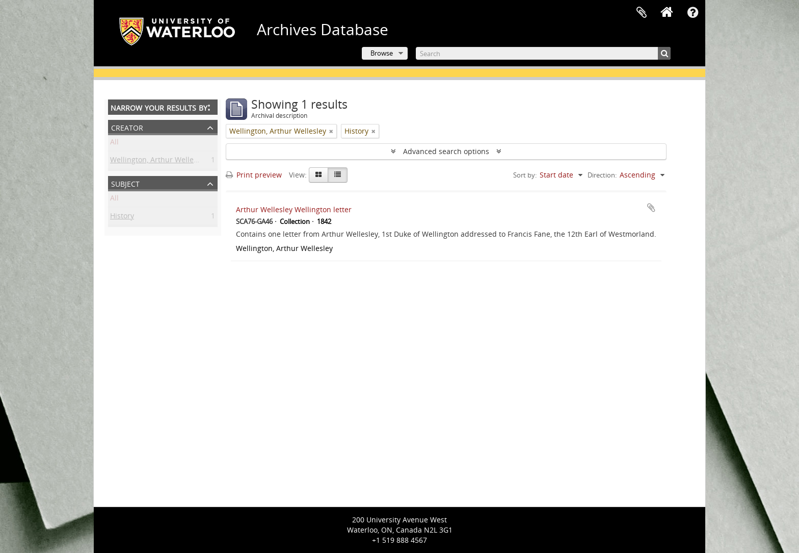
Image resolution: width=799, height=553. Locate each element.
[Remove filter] (331, 131)
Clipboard (641, 13)
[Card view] (318, 175)
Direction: (602, 175)
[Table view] (338, 175)
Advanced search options (446, 151)
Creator (127, 127)
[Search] (543, 53)
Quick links (692, 13)
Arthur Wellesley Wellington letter (294, 209)
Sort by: (525, 175)
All (114, 143)
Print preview (254, 175)
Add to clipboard (651, 208)
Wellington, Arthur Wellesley (158, 161)
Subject (125, 183)
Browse (381, 53)
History (122, 217)
